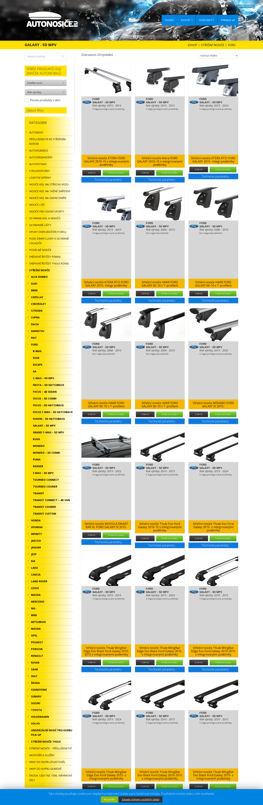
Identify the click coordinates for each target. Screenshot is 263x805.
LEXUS (35, 588)
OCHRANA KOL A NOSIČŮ (44, 218)
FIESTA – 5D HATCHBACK (48, 385)
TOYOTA (36, 710)
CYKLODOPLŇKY (39, 171)
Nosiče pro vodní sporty (46, 211)
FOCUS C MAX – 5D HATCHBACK (53, 412)
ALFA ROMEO (39, 277)
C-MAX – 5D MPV (43, 378)
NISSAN (36, 628)
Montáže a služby (41, 755)
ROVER (35, 662)
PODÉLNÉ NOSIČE (40, 250)
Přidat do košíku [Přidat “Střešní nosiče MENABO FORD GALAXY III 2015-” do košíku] (223, 414)
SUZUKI (35, 703)
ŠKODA (35, 683)
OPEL (34, 635)
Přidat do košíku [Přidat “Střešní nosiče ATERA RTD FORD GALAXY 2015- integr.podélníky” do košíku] (223, 169)
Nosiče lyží (36, 204)
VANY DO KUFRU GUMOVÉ (45, 768)
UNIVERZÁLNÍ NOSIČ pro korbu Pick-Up (51, 733)
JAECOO (36, 540)
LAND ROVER (39, 581)
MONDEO (39, 446)
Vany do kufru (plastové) (47, 762)
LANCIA (36, 574)
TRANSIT (38, 493)
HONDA (36, 520)
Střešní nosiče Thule (46, 741)
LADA (34, 567)
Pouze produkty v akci (45, 100)
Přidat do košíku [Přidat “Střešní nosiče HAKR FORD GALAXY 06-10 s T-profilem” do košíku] (169, 293)
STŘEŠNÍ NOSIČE (39, 270)
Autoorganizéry (40, 157)
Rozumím (109, 799)
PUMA (37, 459)
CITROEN (36, 310)
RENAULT (37, 656)
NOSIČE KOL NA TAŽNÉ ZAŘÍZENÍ (49, 191)
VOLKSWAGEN (40, 716)
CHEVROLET (38, 304)
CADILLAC (37, 297)
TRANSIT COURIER (44, 507)
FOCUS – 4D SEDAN (45, 391)
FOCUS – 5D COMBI (44, 398)
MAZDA (36, 595)
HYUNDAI (37, 527)
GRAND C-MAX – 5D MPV (48, 432)
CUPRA (35, 317)
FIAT (34, 337)
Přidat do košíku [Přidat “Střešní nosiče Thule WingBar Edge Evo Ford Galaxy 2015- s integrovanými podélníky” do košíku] (116, 786)
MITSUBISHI (38, 622)
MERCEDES (37, 601)
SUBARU (36, 696)
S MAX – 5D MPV (43, 473)
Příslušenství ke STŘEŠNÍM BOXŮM (47, 141)
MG (33, 608)
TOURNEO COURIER (45, 486)
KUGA (36, 439)
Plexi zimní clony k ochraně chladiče (49, 241)
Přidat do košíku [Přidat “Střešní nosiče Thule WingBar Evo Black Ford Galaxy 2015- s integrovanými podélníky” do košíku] (223, 786)
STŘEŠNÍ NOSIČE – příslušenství (50, 748)
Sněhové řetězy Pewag (45, 256)
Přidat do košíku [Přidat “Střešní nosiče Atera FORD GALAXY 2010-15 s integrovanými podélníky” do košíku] (169, 172)
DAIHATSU (37, 331)
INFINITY (36, 534)
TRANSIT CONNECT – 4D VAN (51, 500)
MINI (34, 615)
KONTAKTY (206, 20)
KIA (33, 561)
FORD (34, 344)
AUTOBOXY (36, 132)
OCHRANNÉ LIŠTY (40, 225)
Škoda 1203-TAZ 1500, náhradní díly (50, 778)
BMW (34, 290)
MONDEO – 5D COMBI (46, 452)
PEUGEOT (37, 642)
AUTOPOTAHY (38, 164)
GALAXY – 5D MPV (44, 425)
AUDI (34, 283)
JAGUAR (36, 547)
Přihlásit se (228, 20)
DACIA (35, 324)
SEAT (34, 676)
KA (34, 371)
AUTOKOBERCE (38, 150)
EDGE (36, 358)
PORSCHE (37, 649)
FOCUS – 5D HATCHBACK (48, 405)
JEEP (34, 554)
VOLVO (35, 723)
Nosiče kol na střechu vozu (49, 184)
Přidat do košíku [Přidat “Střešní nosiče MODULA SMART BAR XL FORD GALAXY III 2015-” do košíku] (116, 535)
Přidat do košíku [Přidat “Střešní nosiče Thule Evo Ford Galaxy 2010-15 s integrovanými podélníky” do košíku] (169, 538)
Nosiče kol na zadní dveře (47, 198)
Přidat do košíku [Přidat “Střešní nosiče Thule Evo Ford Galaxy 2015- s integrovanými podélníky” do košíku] (223, 538)
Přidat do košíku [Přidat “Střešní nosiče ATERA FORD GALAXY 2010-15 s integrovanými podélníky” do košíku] (116, 172)
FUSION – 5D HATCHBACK (49, 419)
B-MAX (37, 351)
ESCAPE (37, 364)
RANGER (38, 466)
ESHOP (187, 20)
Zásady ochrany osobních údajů (140, 799)
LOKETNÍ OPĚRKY (40, 177)
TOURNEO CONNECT (46, 479)
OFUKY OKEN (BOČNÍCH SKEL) (47, 232)
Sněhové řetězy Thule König (49, 263)
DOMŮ (169, 20)
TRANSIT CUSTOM (44, 513)
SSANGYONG (39, 689)
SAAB (34, 669)
